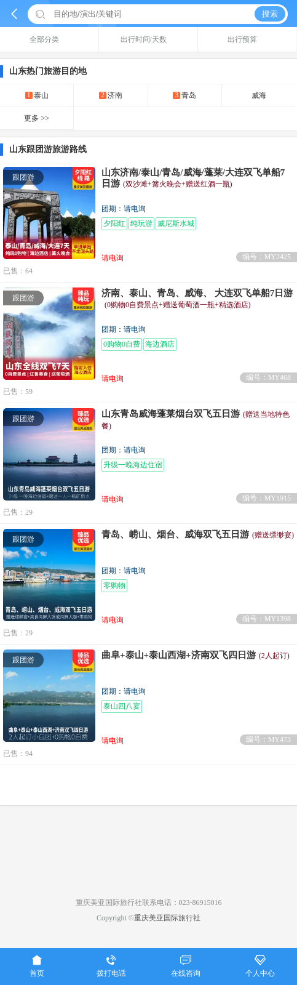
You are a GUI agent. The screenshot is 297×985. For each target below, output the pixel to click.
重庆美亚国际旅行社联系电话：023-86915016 (149, 902)
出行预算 (247, 39)
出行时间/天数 (148, 39)
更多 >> (36, 118)
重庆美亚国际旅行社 (167, 918)
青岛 (184, 95)
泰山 (37, 95)
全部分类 (49, 39)
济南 (110, 95)
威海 (258, 95)
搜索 (270, 13)
